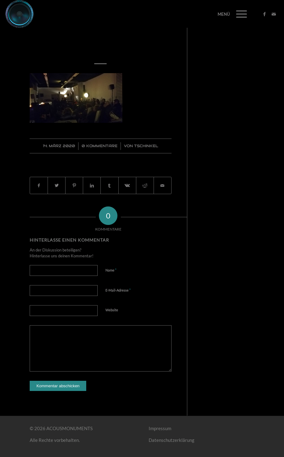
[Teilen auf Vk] (127, 185)
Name (111, 270)
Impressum (160, 428)
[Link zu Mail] (273, 14)
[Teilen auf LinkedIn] (91, 185)
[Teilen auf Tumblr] (109, 185)
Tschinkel (146, 145)
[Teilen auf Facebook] (39, 185)
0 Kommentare (99, 145)
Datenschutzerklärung (171, 440)
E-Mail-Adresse (118, 290)
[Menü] (238, 14)
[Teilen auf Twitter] (56, 185)
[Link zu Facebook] (264, 14)
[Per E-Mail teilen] (162, 185)
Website (111, 310)
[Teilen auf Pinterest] (74, 185)
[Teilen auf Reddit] (145, 185)
